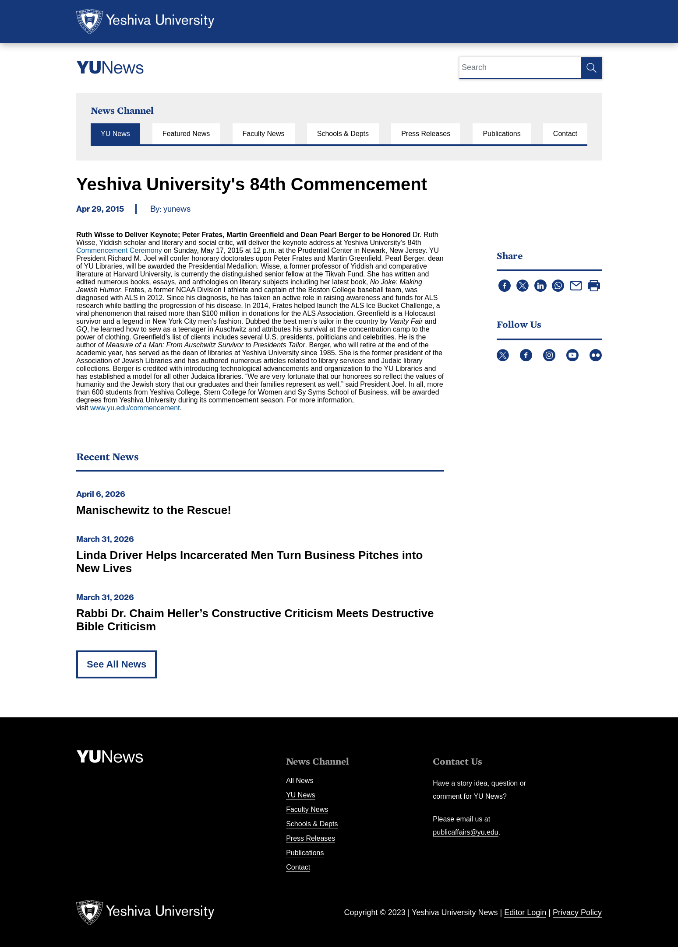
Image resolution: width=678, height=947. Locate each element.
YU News (115, 133)
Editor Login (525, 912)
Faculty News (264, 133)
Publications (501, 133)
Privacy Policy (577, 912)
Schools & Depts (343, 133)
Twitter (503, 355)
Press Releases (425, 133)
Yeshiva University (145, 21)
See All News (116, 664)
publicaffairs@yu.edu (465, 832)
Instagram (549, 355)
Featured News (186, 133)
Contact (565, 133)
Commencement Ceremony (119, 250)
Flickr (596, 355)
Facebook (526, 355)
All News (299, 780)
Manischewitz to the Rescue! (153, 510)
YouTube (572, 355)
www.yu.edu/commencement (135, 408)
